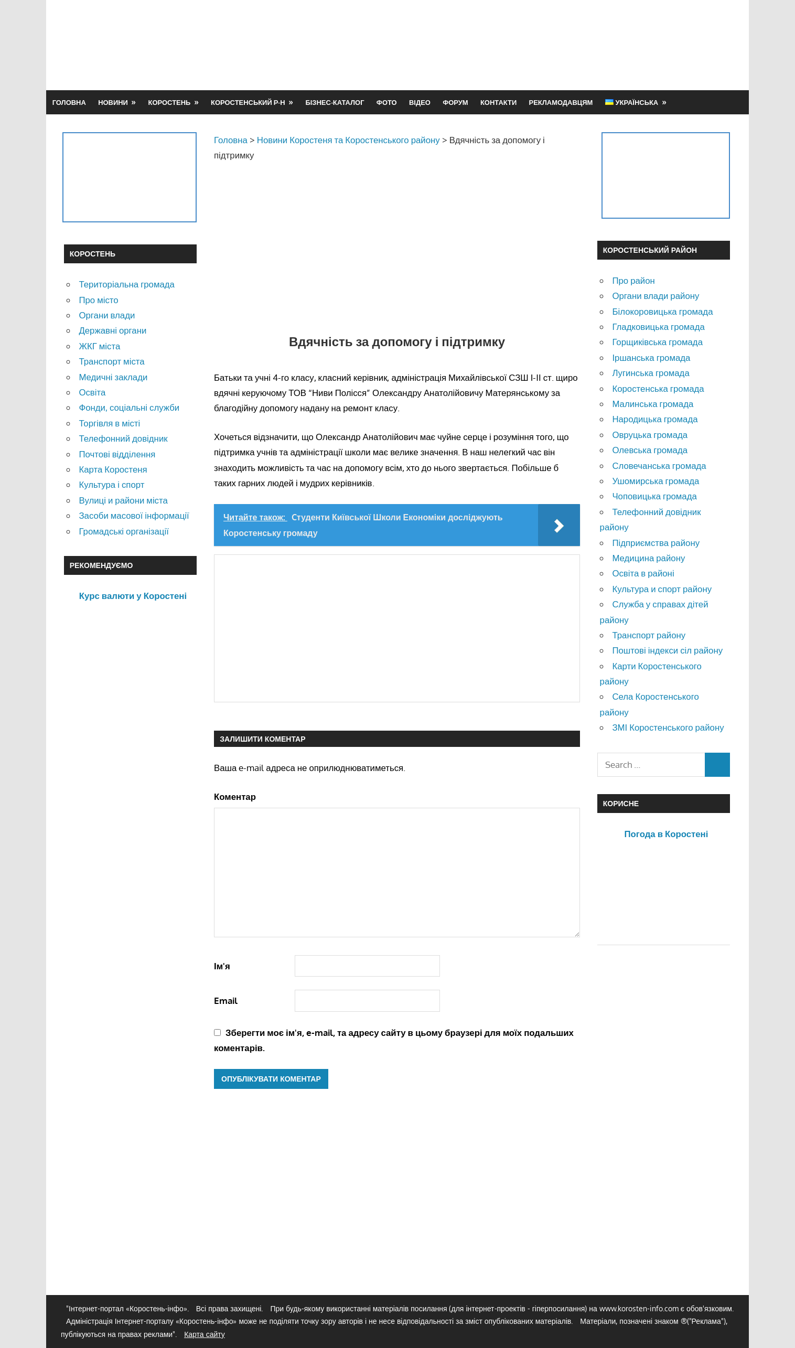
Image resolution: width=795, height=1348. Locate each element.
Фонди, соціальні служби (129, 407)
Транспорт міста (111, 361)
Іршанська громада (651, 357)
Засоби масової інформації (134, 515)
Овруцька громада (649, 434)
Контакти (498, 102)
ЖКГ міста (99, 345)
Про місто (98, 299)
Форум (455, 102)
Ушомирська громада (655, 480)
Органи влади (107, 314)
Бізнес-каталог (334, 102)
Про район (633, 280)
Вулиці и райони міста (123, 500)
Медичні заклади (113, 376)
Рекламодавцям (561, 102)
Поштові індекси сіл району (667, 650)
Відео (420, 102)
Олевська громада (649, 449)
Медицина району (648, 557)
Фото (387, 102)
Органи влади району (655, 295)
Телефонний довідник (123, 438)
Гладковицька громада (658, 326)
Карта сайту (204, 1334)
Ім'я (222, 965)
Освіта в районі (643, 573)
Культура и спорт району (662, 588)
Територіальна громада (127, 284)
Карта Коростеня (113, 469)
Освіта (92, 392)
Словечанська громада (659, 465)
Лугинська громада (650, 372)
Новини (113, 102)
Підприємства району (656, 542)
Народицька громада (654, 418)
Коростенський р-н (248, 102)
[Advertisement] (540, 44)
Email (226, 1000)
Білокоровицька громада (662, 311)
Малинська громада (652, 403)
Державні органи (112, 330)
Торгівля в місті (109, 423)
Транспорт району (648, 634)
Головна (69, 102)
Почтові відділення (117, 453)
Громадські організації (123, 531)
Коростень (169, 102)
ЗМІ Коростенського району (668, 727)
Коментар (235, 796)
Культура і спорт (111, 484)
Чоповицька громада (654, 495)
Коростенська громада (658, 388)
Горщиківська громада (657, 341)
